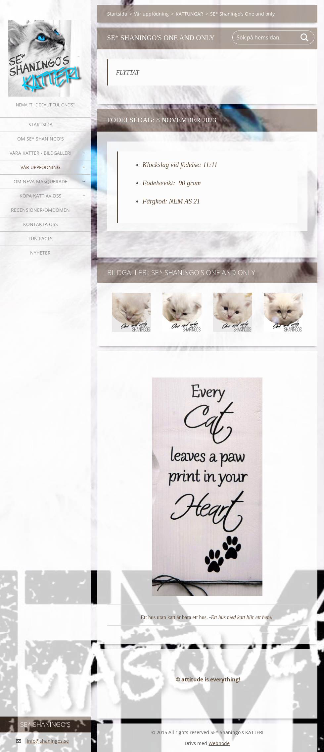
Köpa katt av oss (41, 196)
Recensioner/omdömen (40, 210)
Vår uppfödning (40, 167)
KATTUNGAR (189, 14)
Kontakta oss (40, 224)
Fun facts (40, 238)
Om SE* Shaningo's (40, 139)
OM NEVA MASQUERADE (41, 181)
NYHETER (40, 253)
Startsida (40, 124)
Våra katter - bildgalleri (40, 153)
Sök (305, 37)
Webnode (219, 743)
